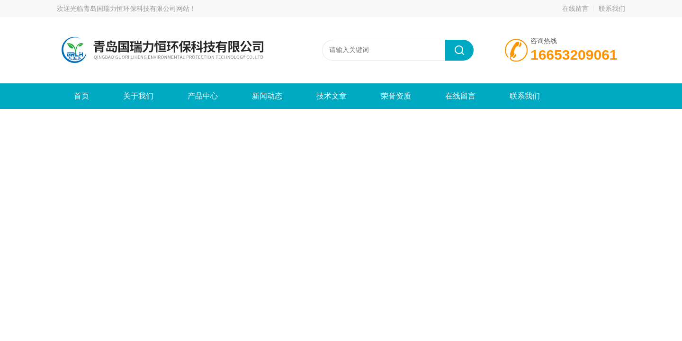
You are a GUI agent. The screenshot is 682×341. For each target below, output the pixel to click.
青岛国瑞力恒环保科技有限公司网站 (136, 8)
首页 (81, 96)
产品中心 (203, 96)
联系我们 (612, 8)
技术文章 (331, 96)
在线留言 (575, 8)
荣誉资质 (396, 96)
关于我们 (138, 96)
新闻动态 (267, 96)
